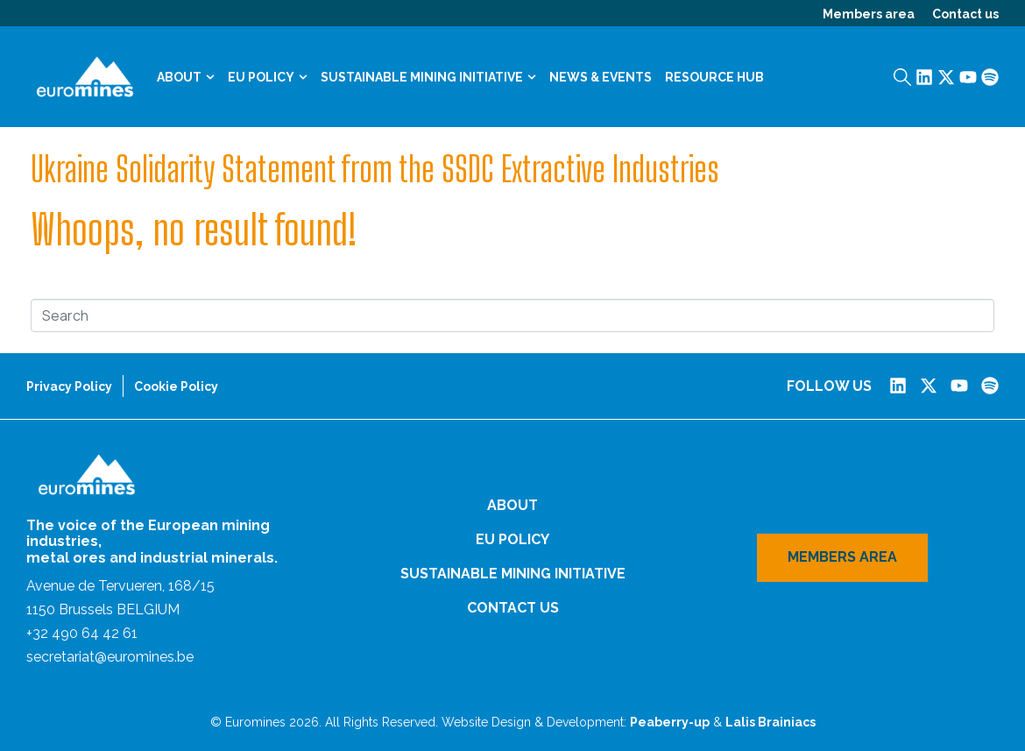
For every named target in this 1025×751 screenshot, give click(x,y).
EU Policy (268, 77)
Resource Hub (714, 77)
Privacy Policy (69, 386)
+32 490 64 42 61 (82, 633)
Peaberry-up (670, 722)
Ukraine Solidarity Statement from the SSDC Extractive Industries (375, 169)
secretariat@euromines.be (110, 656)
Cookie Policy (176, 386)
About (186, 77)
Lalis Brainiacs (770, 722)
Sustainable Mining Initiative (428, 77)
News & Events (600, 77)
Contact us (965, 14)
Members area (869, 14)
